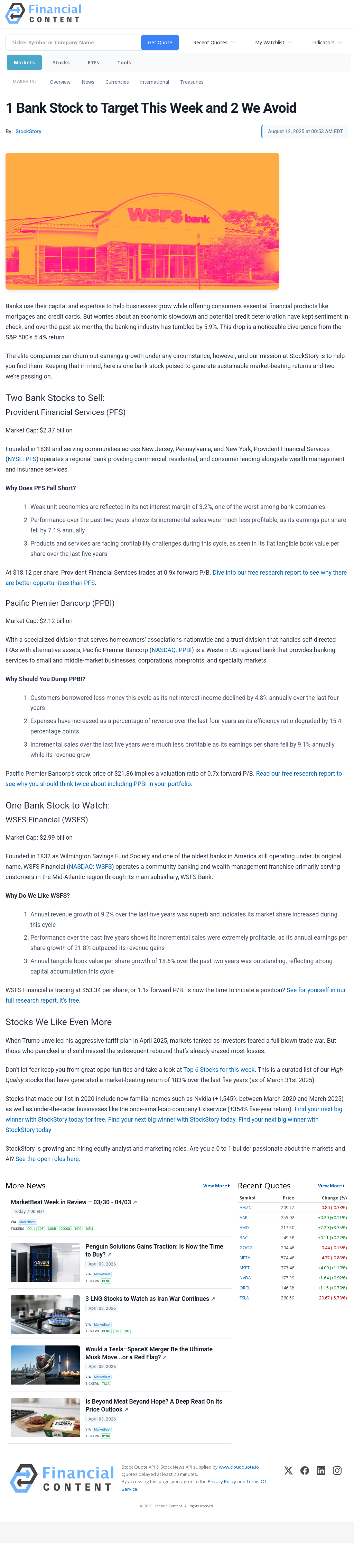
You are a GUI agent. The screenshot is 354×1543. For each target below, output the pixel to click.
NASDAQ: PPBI (172, 650)
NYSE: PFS (22, 459)
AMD (244, 1228)
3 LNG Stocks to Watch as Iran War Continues (151, 1308)
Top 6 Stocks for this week (218, 1069)
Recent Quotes (210, 42)
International (154, 82)
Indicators (323, 42)
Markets (24, 62)
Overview (60, 82)
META (245, 1258)
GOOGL (70, 1231)
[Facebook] (305, 1499)
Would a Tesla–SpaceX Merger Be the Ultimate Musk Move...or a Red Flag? (150, 1365)
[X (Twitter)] (288, 1499)
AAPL (245, 1218)
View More (215, 1186)
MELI (97, 1231)
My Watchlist (270, 42)
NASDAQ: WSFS (90, 866)
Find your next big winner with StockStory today (171, 1119)
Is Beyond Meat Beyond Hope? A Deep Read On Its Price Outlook (154, 1422)
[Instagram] (337, 1499)
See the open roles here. (48, 1159)
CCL (32, 1231)
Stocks (61, 62)
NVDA (245, 1278)
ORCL (245, 1288)
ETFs (93, 62)
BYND (107, 1454)
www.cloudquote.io (239, 1488)
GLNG (107, 1341)
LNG (120, 1341)
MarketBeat (29, 1223)
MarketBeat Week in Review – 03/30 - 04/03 (75, 1203)
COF (43, 1231)
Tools (124, 62)
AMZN (246, 1208)
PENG (107, 1287)
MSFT (245, 1268)
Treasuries (192, 82)
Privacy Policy (222, 1502)
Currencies (117, 82)
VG (131, 1341)
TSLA (107, 1397)
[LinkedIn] (321, 1499)
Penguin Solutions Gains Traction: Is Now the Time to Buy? (155, 1256)
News (88, 82)
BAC (244, 1238)
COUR (55, 1231)
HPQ (84, 1231)
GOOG (246, 1248)
